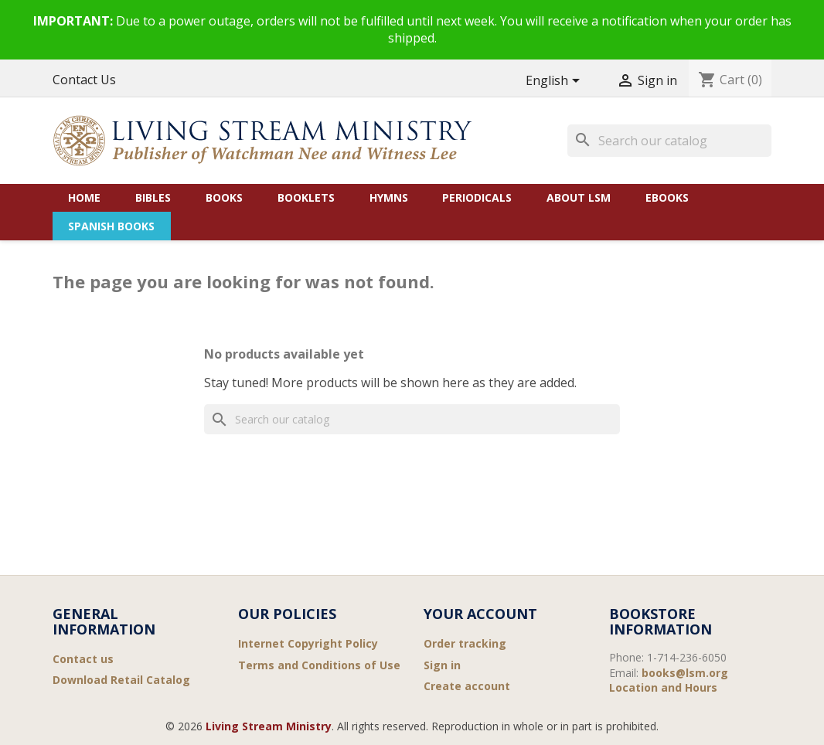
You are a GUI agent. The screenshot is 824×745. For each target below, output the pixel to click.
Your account (480, 613)
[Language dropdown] (555, 81)
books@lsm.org (685, 672)
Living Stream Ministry (269, 726)
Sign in (442, 665)
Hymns (388, 197)
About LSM (578, 197)
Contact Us (84, 79)
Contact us (83, 658)
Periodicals (477, 197)
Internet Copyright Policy (308, 643)
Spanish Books (111, 226)
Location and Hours (663, 687)
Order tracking (465, 643)
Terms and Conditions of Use (319, 665)
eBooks (667, 197)
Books (224, 197)
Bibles (153, 197)
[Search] (669, 140)
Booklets (306, 197)
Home (84, 197)
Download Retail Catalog (121, 679)
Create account (467, 686)
